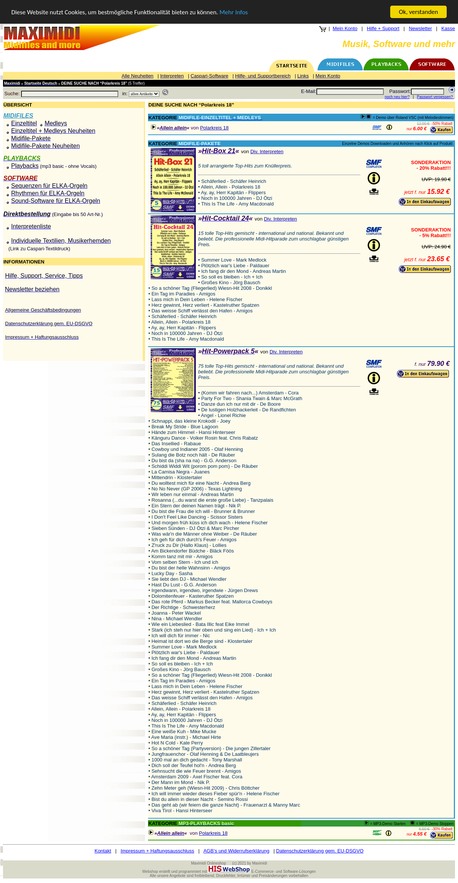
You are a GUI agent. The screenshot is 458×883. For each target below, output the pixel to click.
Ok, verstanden (418, 12)
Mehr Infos (234, 12)
